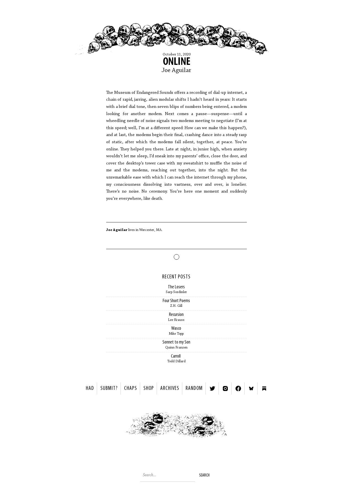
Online (176, 62)
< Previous (112, 426)
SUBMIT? (109, 388)
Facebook (238, 388)
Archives (169, 388)
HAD (90, 388)
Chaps (130, 388)
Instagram (225, 388)
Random (194, 388)
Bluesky (251, 388)
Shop (148, 388)
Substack (264, 388)
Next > (241, 426)
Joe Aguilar (176, 71)
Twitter (212, 388)
